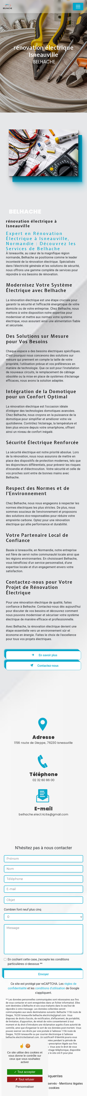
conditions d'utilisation (50, 983)
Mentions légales (71, 1083)
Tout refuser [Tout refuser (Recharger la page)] (24, 1079)
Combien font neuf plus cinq (22, 904)
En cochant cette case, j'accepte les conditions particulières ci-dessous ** (38, 956)
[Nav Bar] (78, 6)
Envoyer (43, 969)
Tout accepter (24, 1071)
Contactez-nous (43, 665)
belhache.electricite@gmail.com (43, 809)
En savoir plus (43, 655)
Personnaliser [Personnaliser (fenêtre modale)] (25, 1086)
